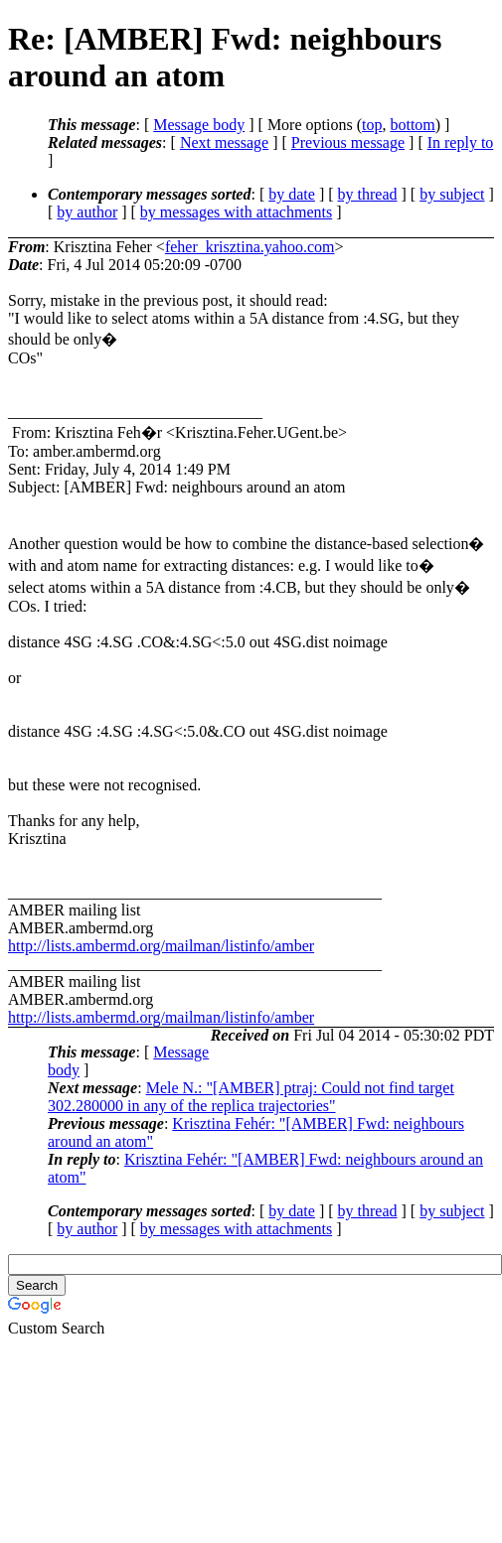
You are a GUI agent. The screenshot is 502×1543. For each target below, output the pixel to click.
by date (291, 194)
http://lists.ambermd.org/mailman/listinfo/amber (161, 945)
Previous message (348, 142)
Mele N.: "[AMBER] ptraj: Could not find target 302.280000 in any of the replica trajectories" (251, 1096)
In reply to (460, 142)
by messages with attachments (236, 212)
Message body (199, 124)
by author (87, 212)
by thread (368, 194)
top (372, 124)
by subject (451, 194)
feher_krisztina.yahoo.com (250, 246)
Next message (224, 142)
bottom (412, 124)
